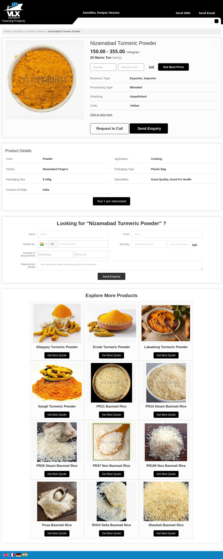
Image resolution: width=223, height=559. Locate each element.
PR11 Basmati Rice (111, 406)
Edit (151, 67)
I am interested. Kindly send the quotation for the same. (119, 265)
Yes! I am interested (111, 201)
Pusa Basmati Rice (57, 525)
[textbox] (131, 67)
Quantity (124, 244)
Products (19, 31)
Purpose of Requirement (28, 254)
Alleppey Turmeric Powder (57, 347)
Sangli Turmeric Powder (57, 406)
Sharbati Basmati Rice (165, 525)
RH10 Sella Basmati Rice (111, 525)
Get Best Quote (57, 355)
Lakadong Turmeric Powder (166, 347)
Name (32, 234)
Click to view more (101, 114)
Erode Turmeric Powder (111, 347)
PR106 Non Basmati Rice (166, 466)
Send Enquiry (149, 128)
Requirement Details (28, 265)
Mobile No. (29, 244)
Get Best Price (173, 67)
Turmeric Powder (35, 31)
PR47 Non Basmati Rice (111, 466)
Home (7, 31)
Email (126, 234)
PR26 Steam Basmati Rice (57, 466)
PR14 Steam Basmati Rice (166, 406)
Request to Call (109, 128)
